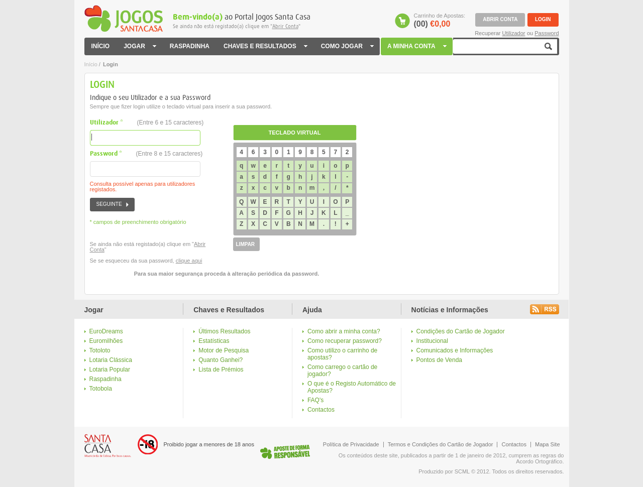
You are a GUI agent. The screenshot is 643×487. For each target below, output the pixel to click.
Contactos (321, 409)
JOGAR (140, 46)
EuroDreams (106, 331)
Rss (544, 309)
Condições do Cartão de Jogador (460, 331)
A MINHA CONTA (417, 46)
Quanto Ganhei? (220, 359)
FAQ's (315, 400)
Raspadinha (105, 379)
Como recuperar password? (344, 340)
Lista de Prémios (220, 369)
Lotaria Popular (109, 369)
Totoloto (100, 350)
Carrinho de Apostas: (439, 20)
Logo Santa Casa (107, 446)
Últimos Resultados (224, 331)
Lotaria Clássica (110, 359)
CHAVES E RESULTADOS (265, 46)
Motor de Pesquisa (223, 350)
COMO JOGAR (347, 46)
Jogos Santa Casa (123, 18)
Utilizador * (147, 122)
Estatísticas (213, 340)
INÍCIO (100, 46)
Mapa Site (547, 444)
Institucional (432, 340)
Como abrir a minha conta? (343, 331)
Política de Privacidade (351, 444)
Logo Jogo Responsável (285, 451)
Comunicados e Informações (454, 350)
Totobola (100, 388)
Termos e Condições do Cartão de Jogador (440, 444)
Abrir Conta (285, 26)
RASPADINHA (190, 46)
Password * (146, 154)
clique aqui (189, 261)
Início (90, 64)
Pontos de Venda (439, 359)
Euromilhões (106, 340)
